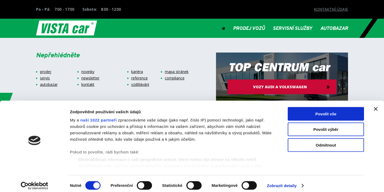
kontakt (87, 84)
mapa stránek (177, 72)
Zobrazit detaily (282, 181)
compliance (175, 78)
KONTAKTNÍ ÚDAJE (331, 9)
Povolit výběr (325, 125)
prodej (45, 72)
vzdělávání (140, 84)
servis (45, 78)
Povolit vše (325, 109)
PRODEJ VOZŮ (249, 28)
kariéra (137, 72)
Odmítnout (326, 141)
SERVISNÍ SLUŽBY (292, 28)
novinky (87, 72)
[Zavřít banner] (376, 105)
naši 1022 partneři (98, 116)
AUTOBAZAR (334, 28)
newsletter (90, 78)
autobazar (49, 84)
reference (139, 78)
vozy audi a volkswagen (282, 86)
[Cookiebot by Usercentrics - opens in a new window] (34, 182)
